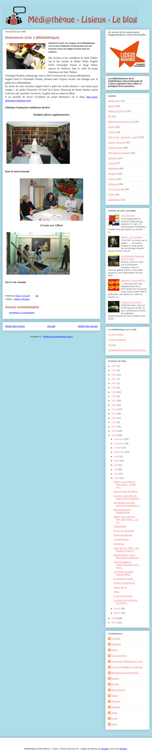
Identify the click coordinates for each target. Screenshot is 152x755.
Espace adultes (115, 147)
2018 (114, 396)
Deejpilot (105, 749)
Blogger (123, 749)
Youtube (112, 345)
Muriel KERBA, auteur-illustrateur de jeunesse (126, 556)
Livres (111, 163)
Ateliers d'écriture (21, 299)
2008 (114, 618)
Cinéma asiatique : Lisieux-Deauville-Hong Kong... (126, 565)
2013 (114, 418)
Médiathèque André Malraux (125, 673)
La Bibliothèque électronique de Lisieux (127, 350)
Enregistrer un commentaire (21, 312)
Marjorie (115, 678)
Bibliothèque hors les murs (121, 121)
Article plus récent (15, 326)
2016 (114, 405)
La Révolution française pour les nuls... (132, 257)
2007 (114, 622)
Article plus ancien (88, 326)
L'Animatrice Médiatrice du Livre (127, 661)
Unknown (115, 701)
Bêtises (111, 127)
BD (109, 116)
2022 (114, 379)
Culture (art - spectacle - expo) (123, 137)
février (117, 608)
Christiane (116, 644)
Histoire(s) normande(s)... (133, 280)
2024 (114, 370)
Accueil (51, 326)
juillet (117, 460)
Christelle (115, 638)
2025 (114, 366)
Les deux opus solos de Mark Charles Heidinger (126, 497)
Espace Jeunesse (117, 142)
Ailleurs (111, 106)
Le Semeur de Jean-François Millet (124, 573)
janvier (117, 613)
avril (116, 473)
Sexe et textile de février (125, 491)
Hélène (114, 650)
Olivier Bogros (118, 690)
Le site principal (115, 334)
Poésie (111, 194)
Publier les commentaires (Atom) (58, 336)
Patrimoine (113, 184)
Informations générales (119, 153)
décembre (119, 439)
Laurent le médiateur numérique (126, 667)
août (116, 456)
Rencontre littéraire (123, 535)
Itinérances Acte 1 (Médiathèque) (122, 511)
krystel (114, 718)
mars (117, 478)
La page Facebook (117, 339)
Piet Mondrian (128, 215)
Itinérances (119, 544)
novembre (119, 443)
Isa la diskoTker (119, 655)
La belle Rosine (121, 539)
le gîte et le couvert (123, 596)
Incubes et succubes (131, 302)
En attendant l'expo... (124, 578)
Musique (112, 173)
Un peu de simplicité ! (124, 531)
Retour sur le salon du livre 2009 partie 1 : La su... (126, 519)
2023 (114, 374)
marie (114, 724)
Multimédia (113, 168)
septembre (119, 452)
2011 (114, 426)
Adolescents (114, 101)
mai (116, 469)
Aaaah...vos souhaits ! (132, 237)
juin (116, 465)
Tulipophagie (120, 526)
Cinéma (112, 132)
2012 (114, 422)
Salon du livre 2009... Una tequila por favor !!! (126, 549)
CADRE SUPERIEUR (124, 583)
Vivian (114, 713)
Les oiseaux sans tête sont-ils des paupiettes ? (127, 504)
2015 (114, 409)
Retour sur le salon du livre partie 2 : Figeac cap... (125, 484)
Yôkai (116, 591)
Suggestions (114, 199)
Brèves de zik (120, 587)
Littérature (113, 158)
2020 (114, 387)
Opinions (112, 179)
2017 (114, 400)
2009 (114, 435)
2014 (114, 413)
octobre (118, 447)
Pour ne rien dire (116, 189)
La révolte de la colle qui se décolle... (125, 601)
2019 (114, 392)
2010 (114, 431)
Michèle (115, 684)
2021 (114, 383)
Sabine (114, 695)
